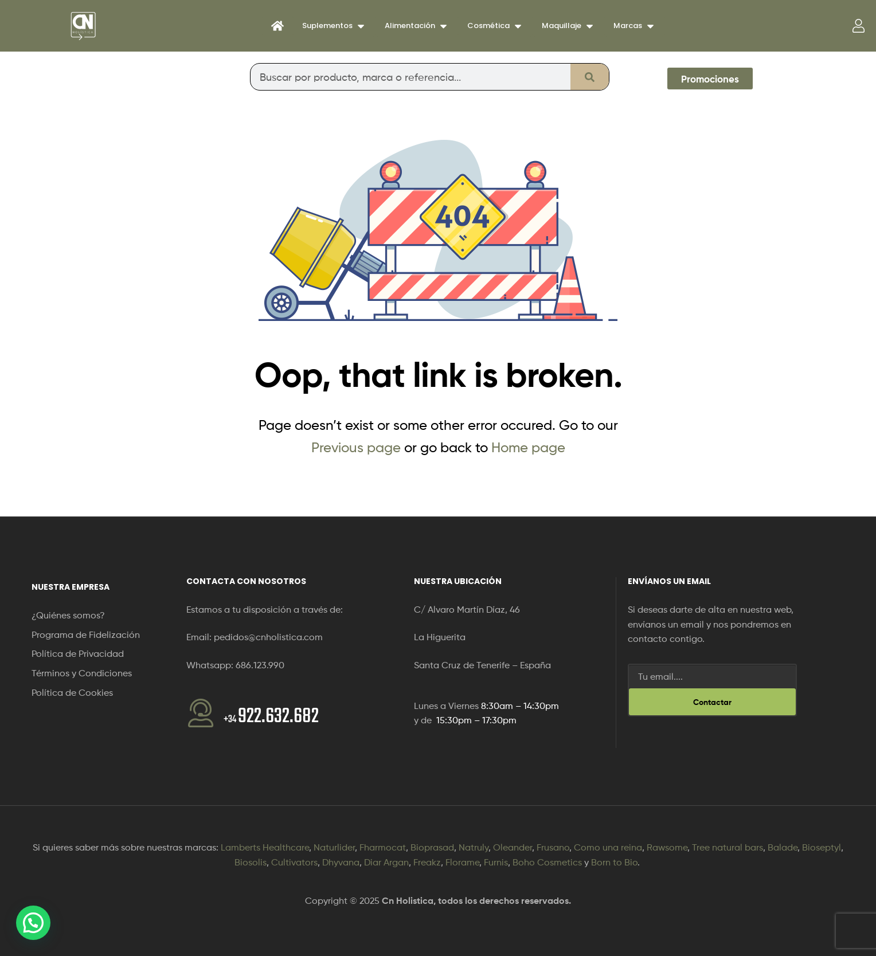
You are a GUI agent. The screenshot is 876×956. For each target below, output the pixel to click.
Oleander (512, 847)
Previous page (356, 447)
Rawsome (667, 847)
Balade (782, 847)
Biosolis (250, 862)
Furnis (496, 862)
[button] (33, 923)
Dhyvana (340, 862)
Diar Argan (386, 862)
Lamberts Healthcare (265, 847)
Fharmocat (382, 847)
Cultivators (294, 862)
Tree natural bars (727, 847)
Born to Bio (614, 862)
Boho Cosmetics (547, 862)
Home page (528, 447)
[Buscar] (589, 77)
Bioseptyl (821, 847)
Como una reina (608, 847)
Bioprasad (432, 847)
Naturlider (334, 847)
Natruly (473, 847)
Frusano (553, 847)
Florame (462, 862)
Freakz (427, 862)
